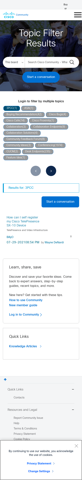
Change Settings (39, 471)
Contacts (19, 398)
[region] (41, 460)
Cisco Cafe (13, 120)
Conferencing (46, 145)
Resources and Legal (41, 410)
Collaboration (14, 127)
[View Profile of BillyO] (10, 237)
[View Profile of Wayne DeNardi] (54, 242)
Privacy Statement (39, 463)
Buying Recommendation (21, 114)
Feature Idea (14, 157)
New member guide (23, 305)
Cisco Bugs (56, 114)
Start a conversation (41, 77)
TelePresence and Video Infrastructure (27, 230)
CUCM (10, 151)
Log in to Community (25, 315)
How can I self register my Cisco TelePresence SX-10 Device (23, 221)
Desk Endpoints (34, 151)
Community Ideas (16, 145)
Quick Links (41, 389)
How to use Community (26, 300)
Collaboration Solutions (20, 133)
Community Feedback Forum (23, 139)
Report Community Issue (28, 418)
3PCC (9, 108)
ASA (27, 108)
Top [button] (5, 379)
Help (16, 423)
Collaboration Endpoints (47, 127)
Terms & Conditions (25, 429)
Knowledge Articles (25, 346)
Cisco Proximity (41, 120)
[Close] (76, 446)
